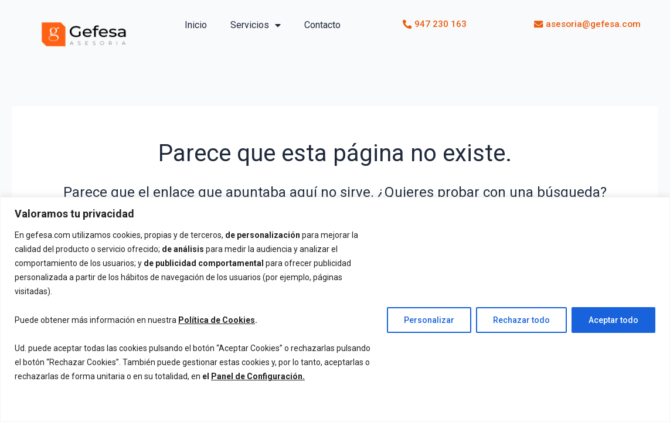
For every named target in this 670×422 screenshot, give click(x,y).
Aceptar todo (613, 320)
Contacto (322, 24)
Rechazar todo (521, 320)
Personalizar (429, 320)
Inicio (196, 24)
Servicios (255, 25)
